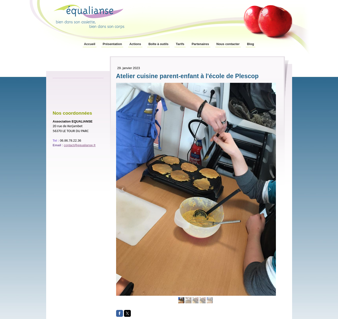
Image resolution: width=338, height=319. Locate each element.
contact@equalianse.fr (80, 145)
